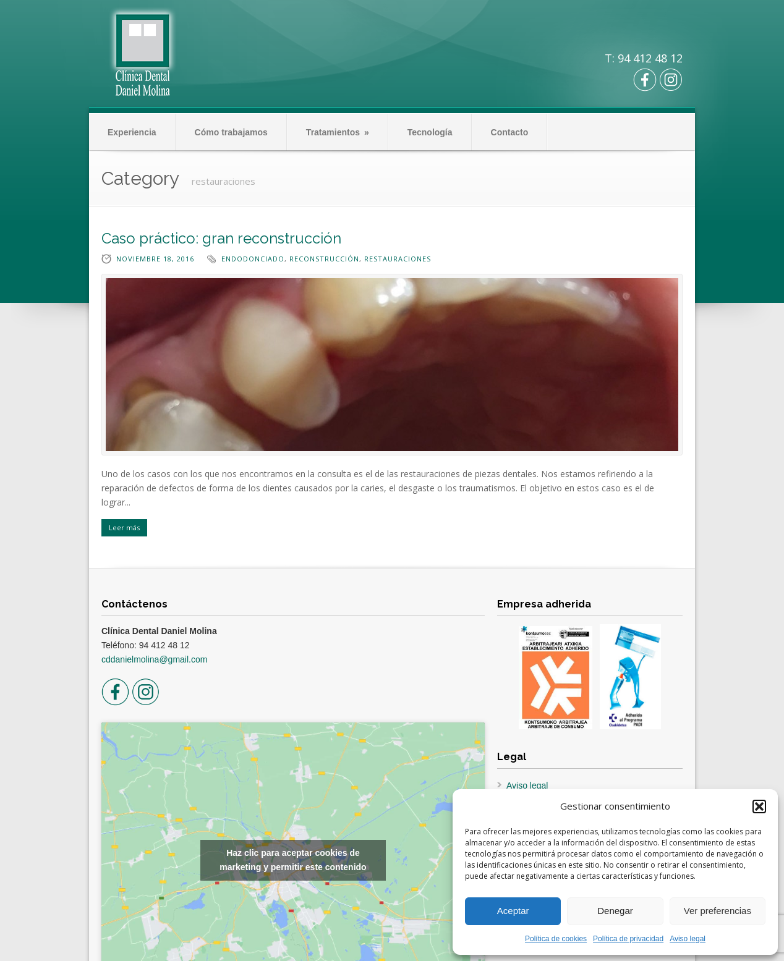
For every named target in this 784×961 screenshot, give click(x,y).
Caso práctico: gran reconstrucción (221, 238)
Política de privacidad (628, 938)
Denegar (615, 910)
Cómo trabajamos (231, 132)
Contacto (510, 132)
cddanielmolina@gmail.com (154, 659)
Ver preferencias (717, 910)
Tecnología (430, 132)
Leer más (124, 527)
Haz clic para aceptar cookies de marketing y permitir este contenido (292, 860)
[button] (759, 806)
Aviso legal (687, 938)
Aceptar (513, 910)
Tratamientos (337, 132)
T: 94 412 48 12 (644, 58)
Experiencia (132, 132)
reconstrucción (324, 258)
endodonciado (252, 258)
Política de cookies (556, 938)
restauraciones (397, 258)
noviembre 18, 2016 (155, 258)
